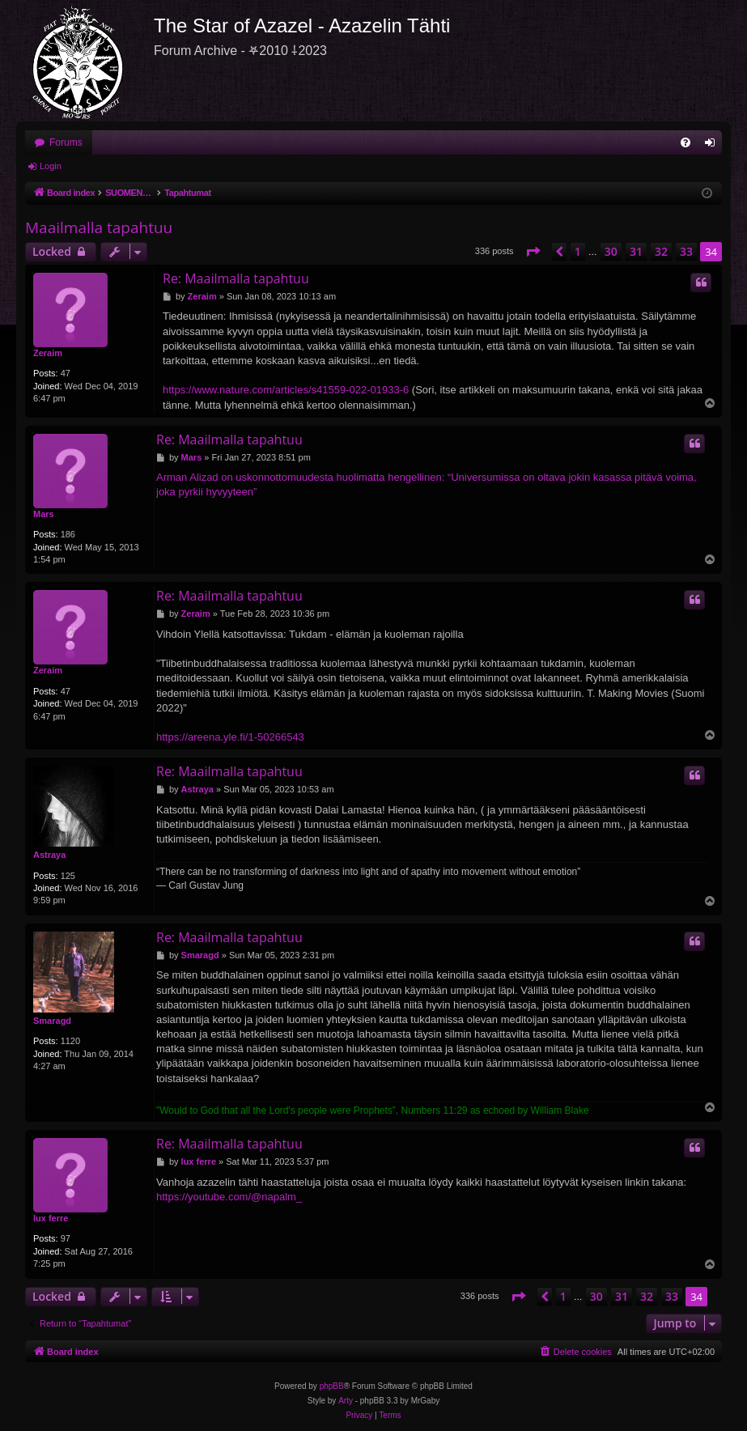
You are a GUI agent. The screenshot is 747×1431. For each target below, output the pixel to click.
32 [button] (661, 251)
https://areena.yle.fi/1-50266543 (230, 737)
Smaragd (52, 1020)
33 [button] (686, 251)
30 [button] (611, 251)
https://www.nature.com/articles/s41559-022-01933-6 (286, 390)
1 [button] (578, 251)
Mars (43, 514)
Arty (345, 1400)
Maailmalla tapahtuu (98, 227)
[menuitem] (685, 142)
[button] (532, 251)
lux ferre (50, 1218)
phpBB (332, 1386)
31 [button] (636, 251)
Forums (66, 142)
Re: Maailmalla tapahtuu (236, 278)
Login (51, 166)
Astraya (49, 855)
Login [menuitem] (713, 146)
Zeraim (47, 353)
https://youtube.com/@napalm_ (229, 1197)
